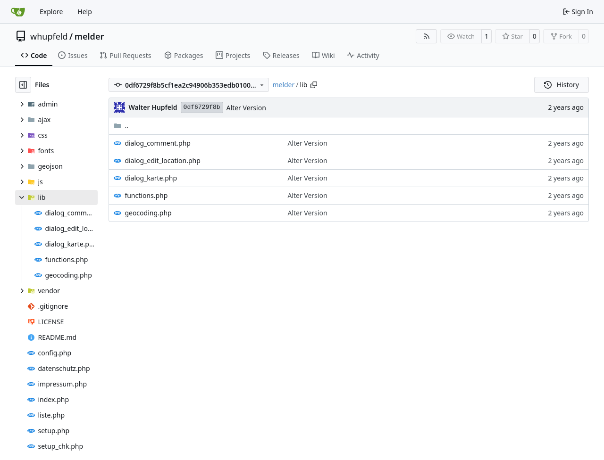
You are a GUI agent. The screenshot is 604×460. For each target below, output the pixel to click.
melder (89, 36)
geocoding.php (148, 212)
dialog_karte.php (151, 177)
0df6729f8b (202, 107)
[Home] (18, 11)
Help (84, 11)
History (561, 84)
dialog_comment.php (158, 143)
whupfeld (49, 36)
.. (121, 125)
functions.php (146, 195)
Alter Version (246, 107)
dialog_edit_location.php (162, 160)
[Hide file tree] (23, 85)
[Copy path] (313, 85)
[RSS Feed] (426, 36)
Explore (51, 11)
